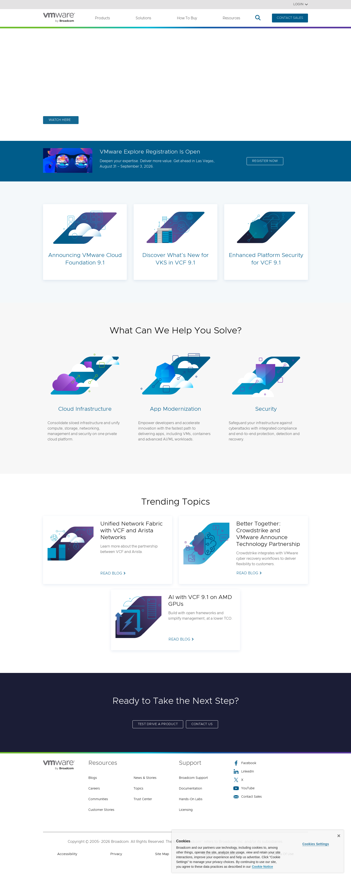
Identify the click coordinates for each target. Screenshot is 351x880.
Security (266, 409)
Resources (231, 18)
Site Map (162, 854)
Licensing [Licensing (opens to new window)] (186, 810)
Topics (138, 788)
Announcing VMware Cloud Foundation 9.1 (85, 259)
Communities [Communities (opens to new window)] (98, 799)
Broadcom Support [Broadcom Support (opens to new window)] (193, 778)
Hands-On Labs (190, 799)
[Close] (338, 835)
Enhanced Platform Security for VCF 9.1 (266, 259)
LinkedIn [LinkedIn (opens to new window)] (243, 771)
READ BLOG (111, 573)
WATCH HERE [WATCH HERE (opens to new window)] (60, 120)
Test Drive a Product (158, 724)
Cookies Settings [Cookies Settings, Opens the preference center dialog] (315, 844)
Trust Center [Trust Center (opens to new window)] (143, 799)
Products (102, 18)
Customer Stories (101, 810)
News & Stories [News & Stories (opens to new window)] (145, 778)
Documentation (190, 788)
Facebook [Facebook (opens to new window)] (244, 763)
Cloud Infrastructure (85, 409)
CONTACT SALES (290, 18)
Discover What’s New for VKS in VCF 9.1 (175, 259)
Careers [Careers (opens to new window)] (94, 788)
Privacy (116, 854)
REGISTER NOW (265, 161)
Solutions (143, 18)
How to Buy (187, 18)
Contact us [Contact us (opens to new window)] (202, 724)
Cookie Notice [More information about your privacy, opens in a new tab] (262, 866)
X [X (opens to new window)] (238, 780)
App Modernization (175, 409)
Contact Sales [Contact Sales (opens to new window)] (247, 796)
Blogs (92, 778)
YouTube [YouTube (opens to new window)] (244, 788)
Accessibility (67, 854)
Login (300, 4)
